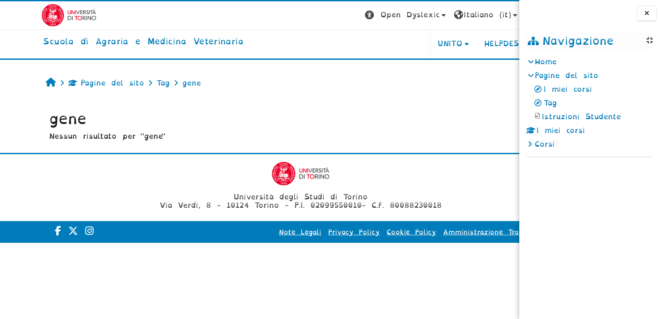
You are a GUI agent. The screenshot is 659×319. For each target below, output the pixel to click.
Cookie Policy (370, 232)
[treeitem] (589, 103)
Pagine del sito (69, 83)
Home (546, 62)
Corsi (545, 144)
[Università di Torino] (28, 15)
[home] (102, 42)
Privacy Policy (313, 232)
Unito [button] (408, 43)
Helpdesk (463, 43)
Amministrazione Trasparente (455, 232)
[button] (365, 15)
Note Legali (259, 232)
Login (501, 15)
